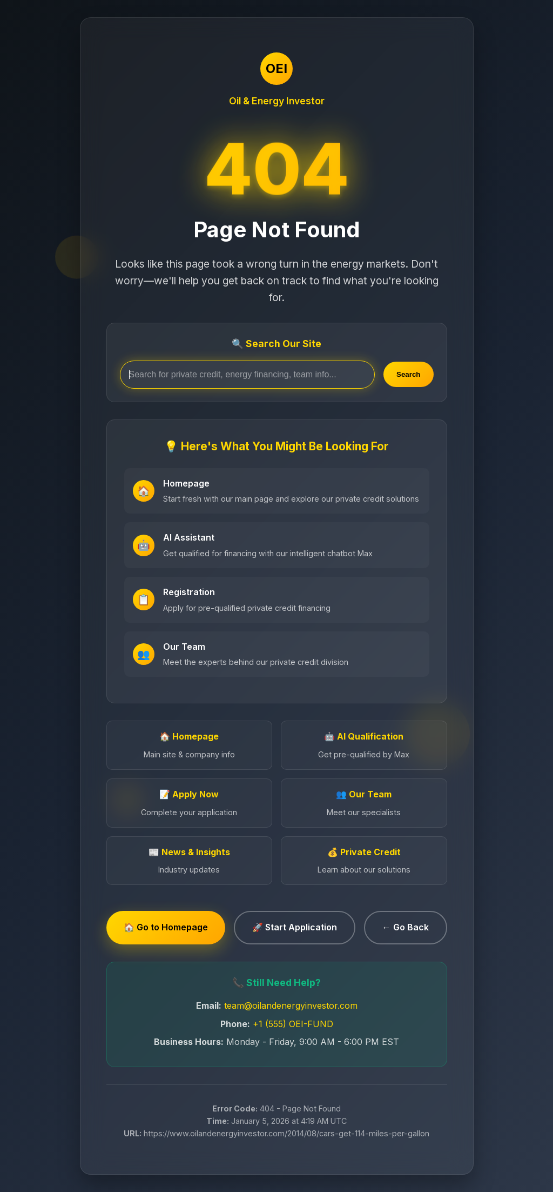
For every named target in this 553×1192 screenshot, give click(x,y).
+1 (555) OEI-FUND (293, 1023)
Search (408, 374)
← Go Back (405, 927)
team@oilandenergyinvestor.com (291, 1005)
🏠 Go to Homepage (166, 927)
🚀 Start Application (294, 927)
